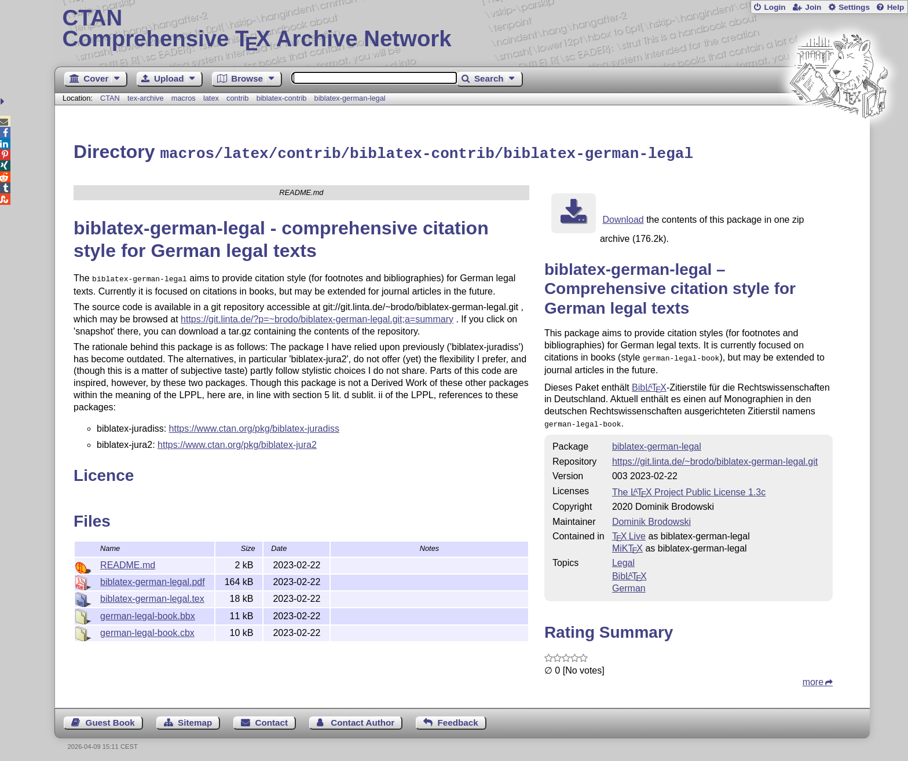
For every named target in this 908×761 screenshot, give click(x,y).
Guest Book (110, 718)
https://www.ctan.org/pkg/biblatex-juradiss (254, 426)
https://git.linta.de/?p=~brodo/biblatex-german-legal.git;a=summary (317, 316)
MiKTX (627, 544)
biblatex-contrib (282, 98)
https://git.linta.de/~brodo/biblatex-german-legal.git (715, 457)
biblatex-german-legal (350, 98)
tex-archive (145, 98)
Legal (623, 559)
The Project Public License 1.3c (689, 488)
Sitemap (195, 718)
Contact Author (362, 718)
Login (774, 7)
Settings (854, 7)
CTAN (110, 98)
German (629, 584)
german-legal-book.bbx (147, 614)
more (813, 678)
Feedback (458, 718)
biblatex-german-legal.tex (152, 597)
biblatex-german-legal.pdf (152, 580)
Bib (649, 384)
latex (211, 98)
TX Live (629, 532)
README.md (127, 563)
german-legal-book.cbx (147, 631)
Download (623, 218)
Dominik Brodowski (651, 518)
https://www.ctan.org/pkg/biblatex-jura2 (237, 442)
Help (896, 7)
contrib (237, 98)
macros (183, 98)
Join (813, 7)
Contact (271, 718)
